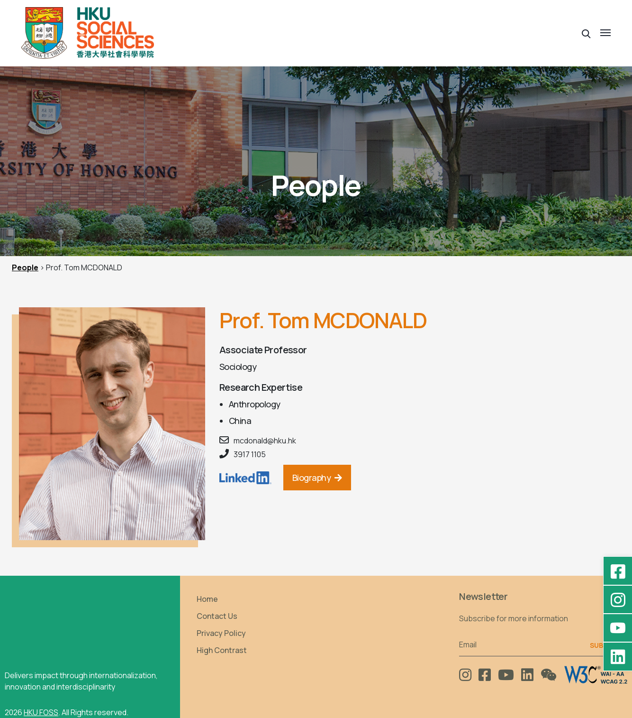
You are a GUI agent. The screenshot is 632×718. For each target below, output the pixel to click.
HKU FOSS (41, 712)
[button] (586, 32)
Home (207, 599)
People (25, 267)
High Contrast (222, 650)
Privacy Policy (221, 633)
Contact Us (217, 616)
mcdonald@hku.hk (265, 440)
